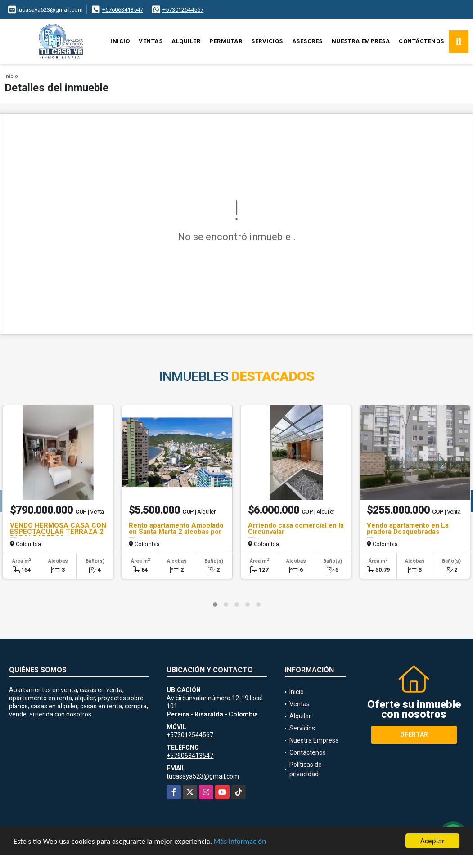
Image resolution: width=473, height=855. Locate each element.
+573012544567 (182, 9)
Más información (240, 841)
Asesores (307, 41)
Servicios (267, 41)
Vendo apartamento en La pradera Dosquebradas (408, 528)
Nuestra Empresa (361, 41)
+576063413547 (122, 9)
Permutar (225, 41)
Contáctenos (421, 41)
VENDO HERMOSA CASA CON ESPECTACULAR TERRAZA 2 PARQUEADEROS (58, 531)
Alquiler (185, 41)
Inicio (120, 41)
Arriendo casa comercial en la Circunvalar (296, 528)
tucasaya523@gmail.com (203, 776)
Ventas (150, 41)
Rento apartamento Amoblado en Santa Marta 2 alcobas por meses (176, 531)
